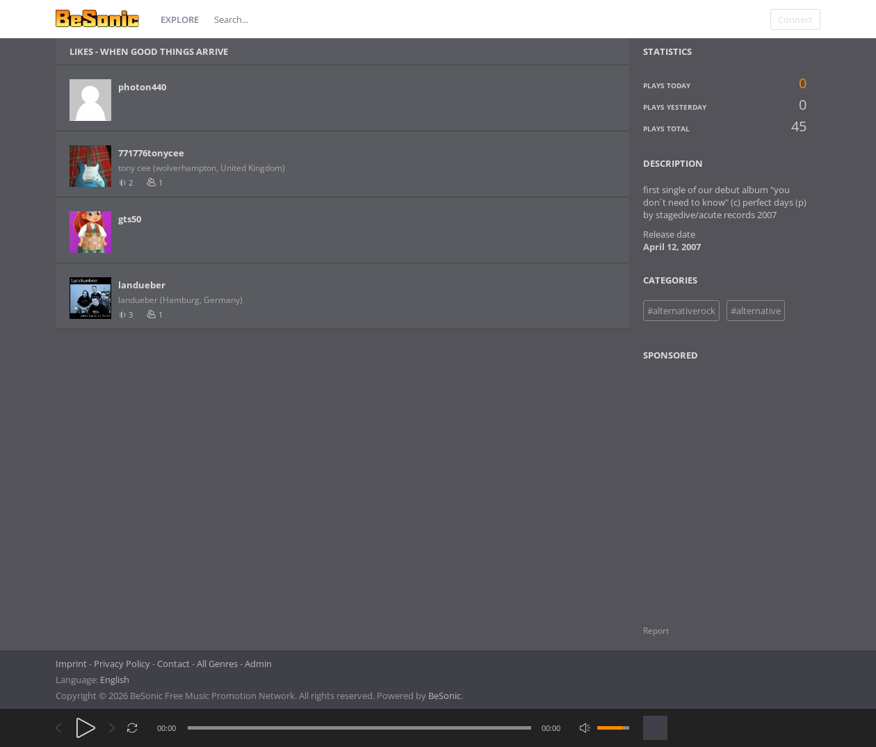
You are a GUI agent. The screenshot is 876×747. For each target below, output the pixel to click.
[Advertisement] (710, 484)
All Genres (217, 663)
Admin (258, 663)
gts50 (129, 219)
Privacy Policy (122, 663)
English (114, 679)
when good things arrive (164, 51)
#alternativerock (681, 310)
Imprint (71, 663)
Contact (173, 663)
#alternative (756, 310)
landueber (141, 285)
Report (656, 631)
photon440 (142, 87)
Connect (795, 19)
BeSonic (444, 695)
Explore (180, 19)
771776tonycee (151, 153)
